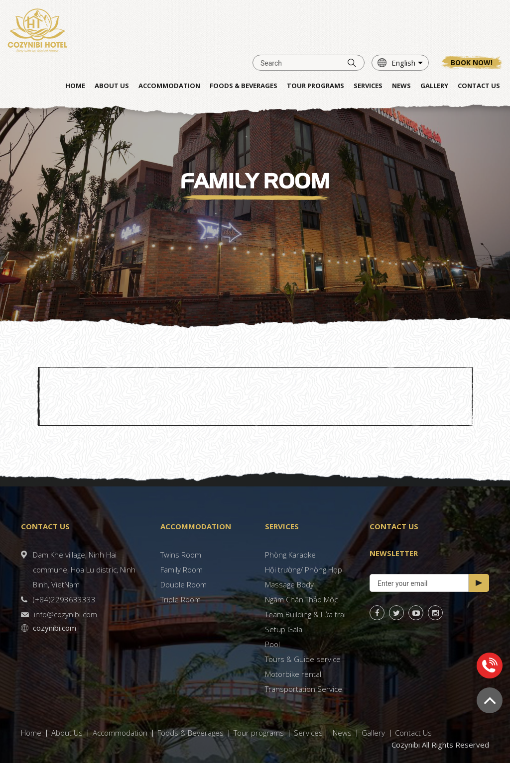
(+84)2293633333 (64, 599)
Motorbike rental (293, 674)
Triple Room (180, 599)
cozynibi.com (54, 628)
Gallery (373, 733)
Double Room (183, 584)
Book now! (472, 62)
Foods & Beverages (190, 733)
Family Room (181, 569)
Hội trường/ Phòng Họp (303, 569)
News (342, 733)
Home (31, 733)
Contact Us (413, 733)
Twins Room (180, 555)
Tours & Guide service (303, 659)
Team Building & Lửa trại (305, 614)
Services (308, 733)
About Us (67, 733)
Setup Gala (283, 629)
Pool (272, 644)
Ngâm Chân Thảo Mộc (301, 599)
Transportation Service (303, 689)
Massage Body (289, 584)
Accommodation (120, 733)
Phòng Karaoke (290, 555)
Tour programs (259, 733)
